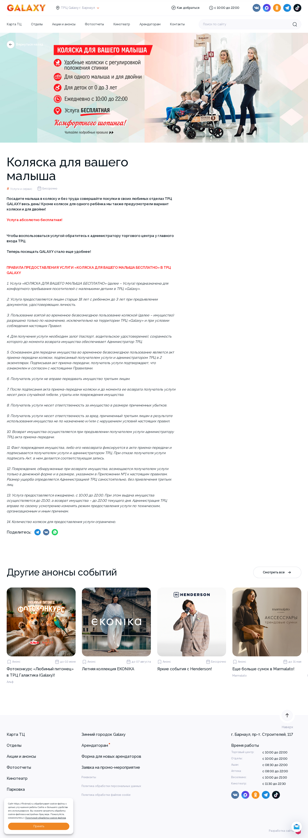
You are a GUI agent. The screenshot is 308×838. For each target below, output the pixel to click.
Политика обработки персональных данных (111, 786)
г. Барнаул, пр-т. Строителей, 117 (262, 734)
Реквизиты (89, 777)
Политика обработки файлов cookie (106, 794)
